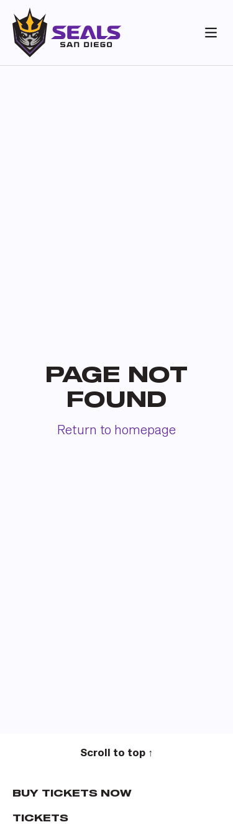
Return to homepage (116, 430)
